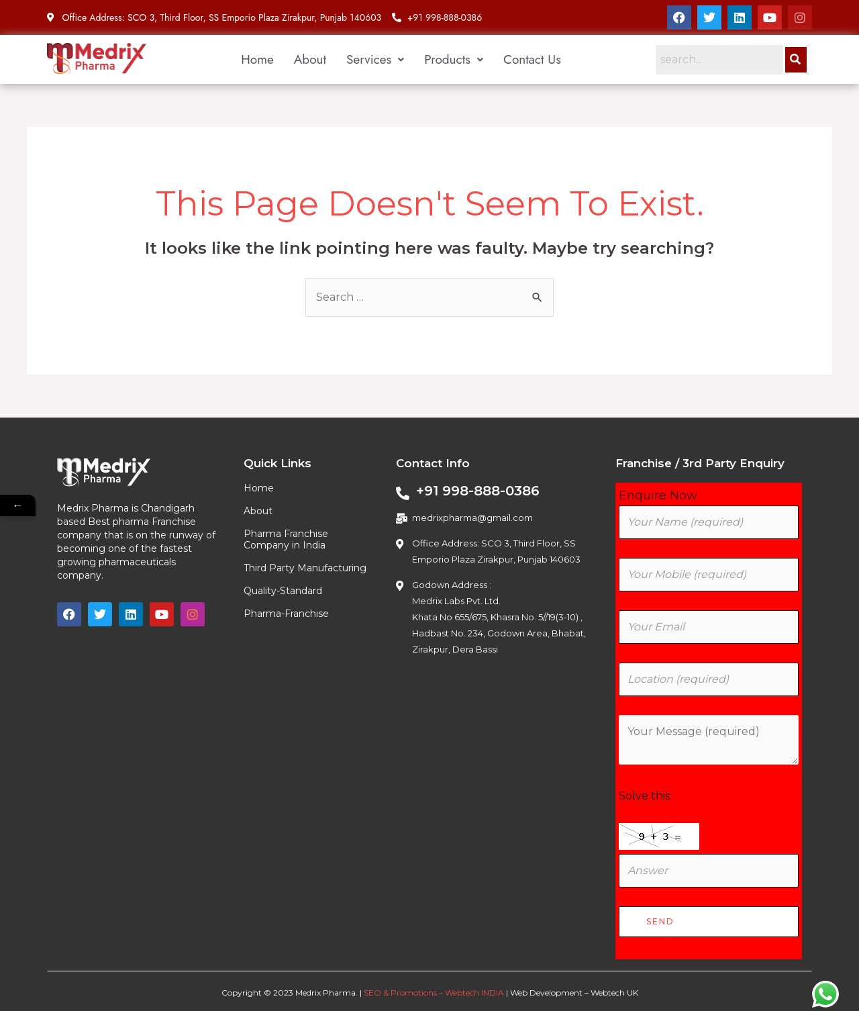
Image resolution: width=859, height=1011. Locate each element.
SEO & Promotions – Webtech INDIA (434, 993)
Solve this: (645, 795)
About (310, 59)
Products (453, 59)
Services (375, 59)
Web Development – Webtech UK (574, 993)
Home (257, 59)
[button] (375, 59)
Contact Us (532, 59)
